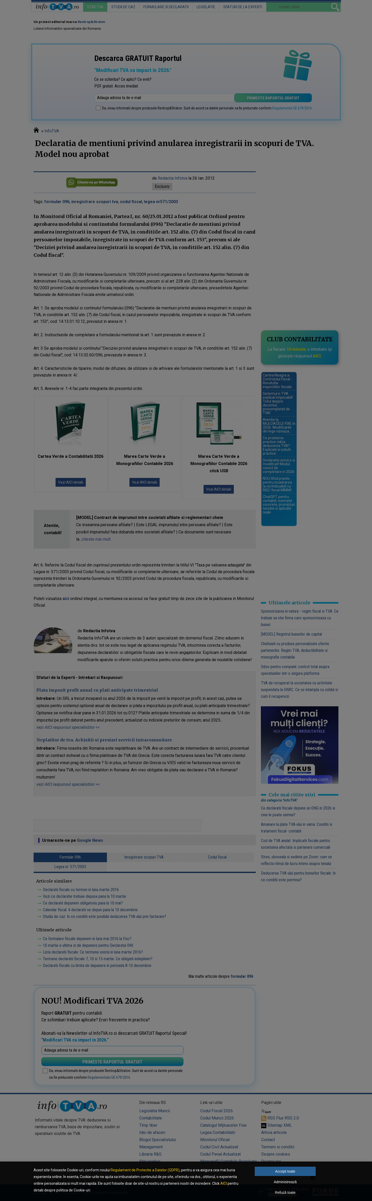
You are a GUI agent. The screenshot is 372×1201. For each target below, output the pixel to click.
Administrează (285, 1182)
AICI (223, 1183)
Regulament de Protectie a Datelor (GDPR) (145, 1170)
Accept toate (285, 1171)
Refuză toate (285, 1192)
